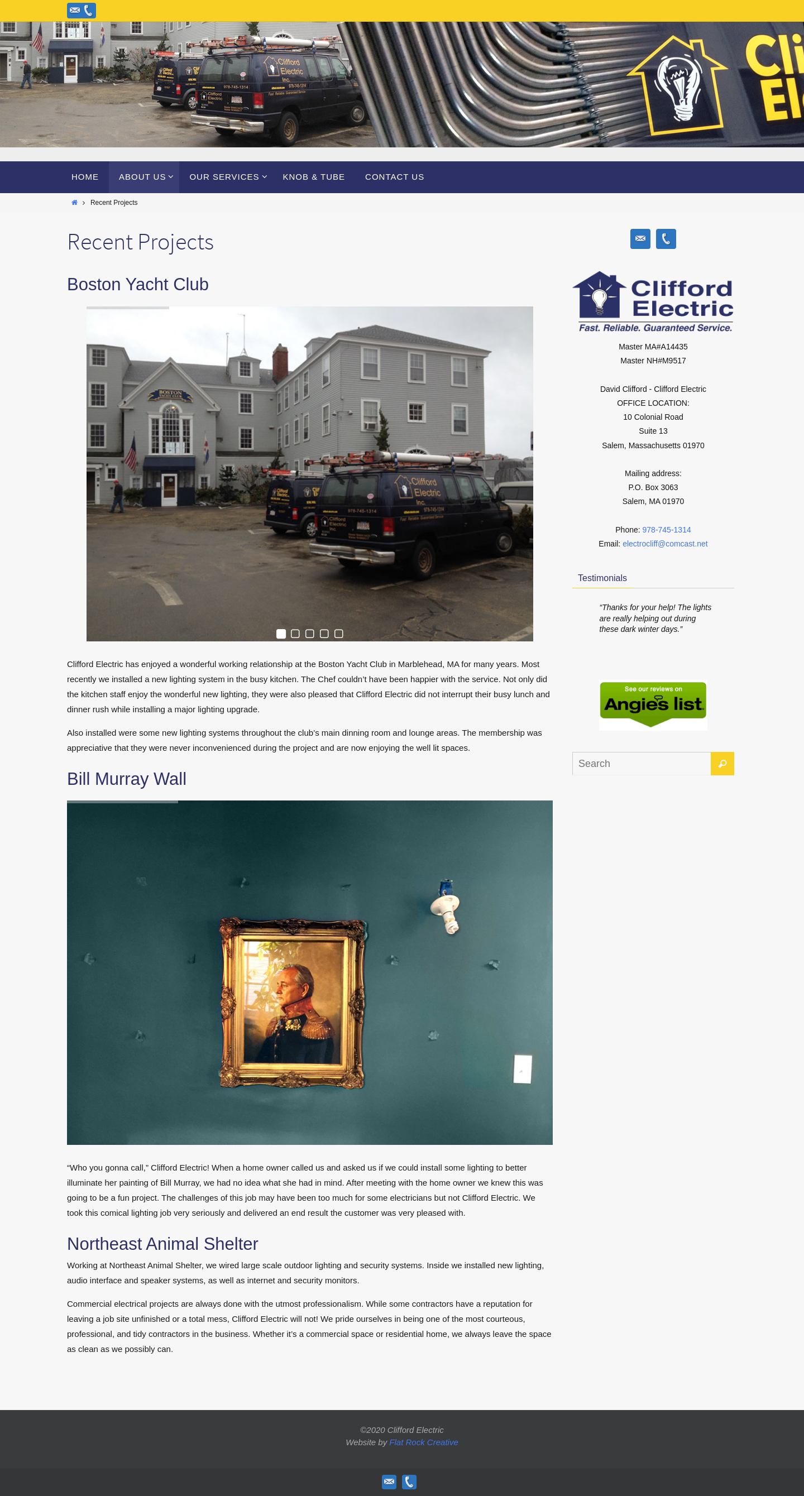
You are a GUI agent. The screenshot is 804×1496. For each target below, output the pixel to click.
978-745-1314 (667, 529)
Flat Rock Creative (423, 1442)
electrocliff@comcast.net (665, 543)
